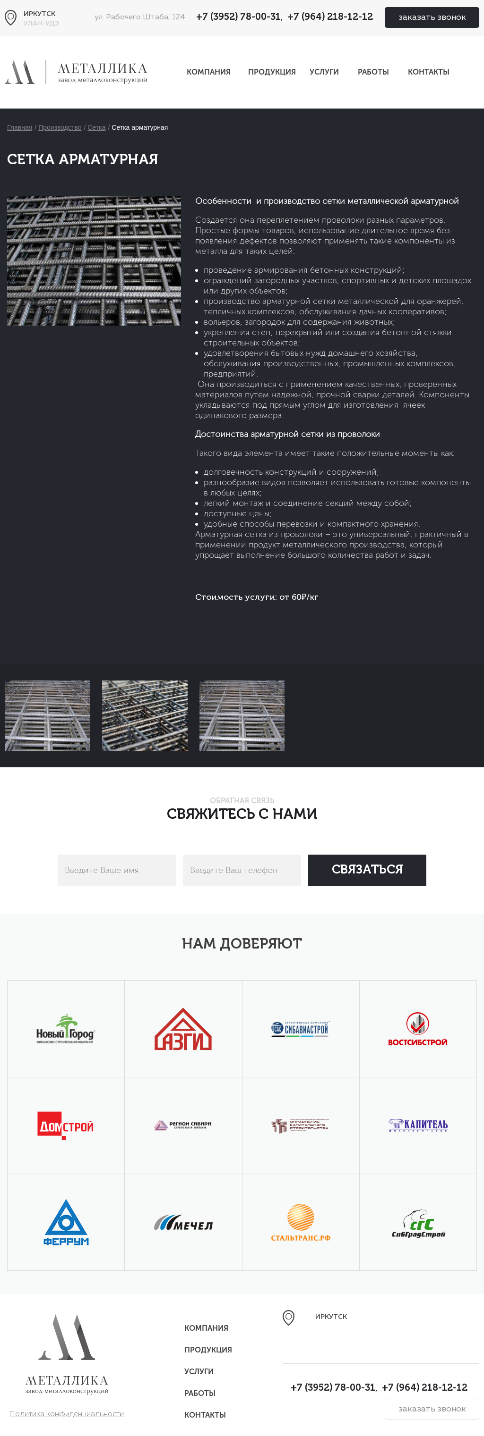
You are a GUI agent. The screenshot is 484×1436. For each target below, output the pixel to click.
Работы (373, 71)
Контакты (428, 71)
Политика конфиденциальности (66, 1414)
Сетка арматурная (140, 127)
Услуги (324, 71)
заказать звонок (432, 17)
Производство (59, 127)
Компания (209, 71)
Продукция (272, 71)
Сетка (96, 127)
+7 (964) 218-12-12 (330, 17)
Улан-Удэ (41, 23)
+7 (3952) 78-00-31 (238, 17)
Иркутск (39, 14)
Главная (19, 127)
